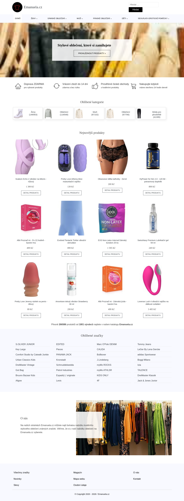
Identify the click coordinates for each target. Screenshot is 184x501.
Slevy (16, 485)
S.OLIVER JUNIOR (25, 344)
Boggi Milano (144, 360)
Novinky (17, 479)
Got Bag (20, 370)
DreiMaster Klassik (147, 375)
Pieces (60, 349)
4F (99, 380)
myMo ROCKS (105, 365)
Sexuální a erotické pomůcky (152, 18)
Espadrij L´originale (66, 375)
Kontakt (137, 479)
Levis (59, 380)
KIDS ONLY (103, 375)
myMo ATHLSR (105, 370)
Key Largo (21, 349)
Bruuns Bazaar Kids (25, 375)
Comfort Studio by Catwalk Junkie (32, 354)
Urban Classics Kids (25, 360)
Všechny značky (22, 472)
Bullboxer (102, 354)
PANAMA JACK (64, 354)
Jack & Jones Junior (148, 380)
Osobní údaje (79, 485)
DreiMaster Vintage (25, 365)
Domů (17, 18)
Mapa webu (79, 479)
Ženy (33, 18)
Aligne (19, 380)
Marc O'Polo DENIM (107, 344)
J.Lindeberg (103, 360)
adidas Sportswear (147, 354)
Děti (124, 18)
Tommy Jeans (145, 344)
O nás (136, 472)
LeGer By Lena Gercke (149, 349)
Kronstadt (61, 360)
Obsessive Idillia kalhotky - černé (112, 179)
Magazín (77, 472)
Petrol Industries (65, 370)
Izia (140, 365)
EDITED (61, 344)
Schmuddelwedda (65, 365)
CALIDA (101, 349)
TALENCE (143, 370)
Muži (79, 18)
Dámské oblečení (56, 18)
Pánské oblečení (101, 18)
